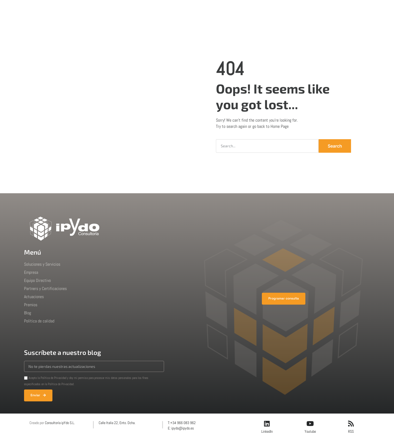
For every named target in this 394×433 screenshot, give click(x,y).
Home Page (280, 126)
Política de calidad (39, 321)
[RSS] (351, 423)
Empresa (163, 9)
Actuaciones (193, 9)
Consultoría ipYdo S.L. (60, 422)
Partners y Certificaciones (45, 288)
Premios (222, 9)
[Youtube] (310, 423)
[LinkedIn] (267, 423)
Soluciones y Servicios (42, 264)
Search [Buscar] (335, 146)
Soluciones (135, 9)
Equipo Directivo (37, 280)
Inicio (111, 9)
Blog (243, 9)
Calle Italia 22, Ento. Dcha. (117, 422)
